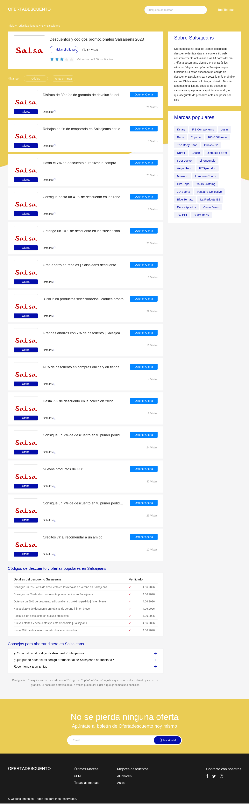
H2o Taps (183, 184)
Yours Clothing (207, 184)
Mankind (183, 176)
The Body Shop (187, 145)
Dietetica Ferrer (218, 152)
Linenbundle (208, 160)
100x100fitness (219, 137)
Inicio (11, 25)
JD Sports (184, 191)
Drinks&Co (212, 145)
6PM (77, 776)
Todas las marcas (86, 782)
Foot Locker (185, 160)
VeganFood (185, 168)
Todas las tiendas (27, 25)
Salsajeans (53, 25)
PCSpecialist (208, 168)
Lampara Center (207, 176)
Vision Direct (212, 207)
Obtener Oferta (144, 94)
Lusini (226, 129)
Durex (181, 152)
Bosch (196, 152)
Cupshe (196, 137)
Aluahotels (124, 776)
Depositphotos (187, 207)
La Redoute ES (211, 199)
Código (36, 78)
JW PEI (182, 215)
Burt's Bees (202, 215)
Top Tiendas (226, 9)
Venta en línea (63, 78)
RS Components (204, 129)
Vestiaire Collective (210, 191)
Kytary (181, 129)
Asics (120, 782)
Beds (180, 137)
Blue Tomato (185, 199)
